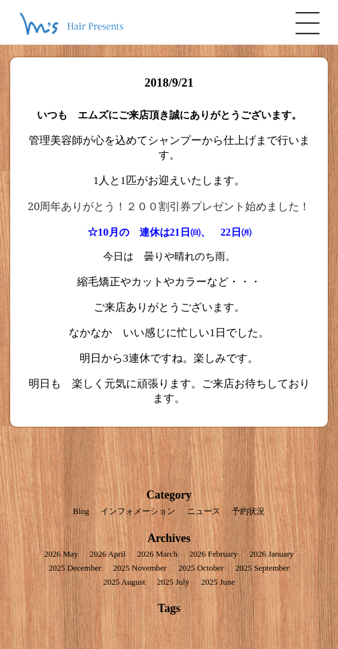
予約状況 (248, 511)
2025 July (173, 582)
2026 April (107, 554)
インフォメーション (138, 511)
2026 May (61, 554)
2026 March (157, 554)
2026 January (272, 554)
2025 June (218, 582)
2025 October (200, 568)
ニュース (203, 511)
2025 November (140, 568)
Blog (81, 511)
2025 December (74, 568)
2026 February (213, 554)
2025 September (263, 568)
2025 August (124, 582)
